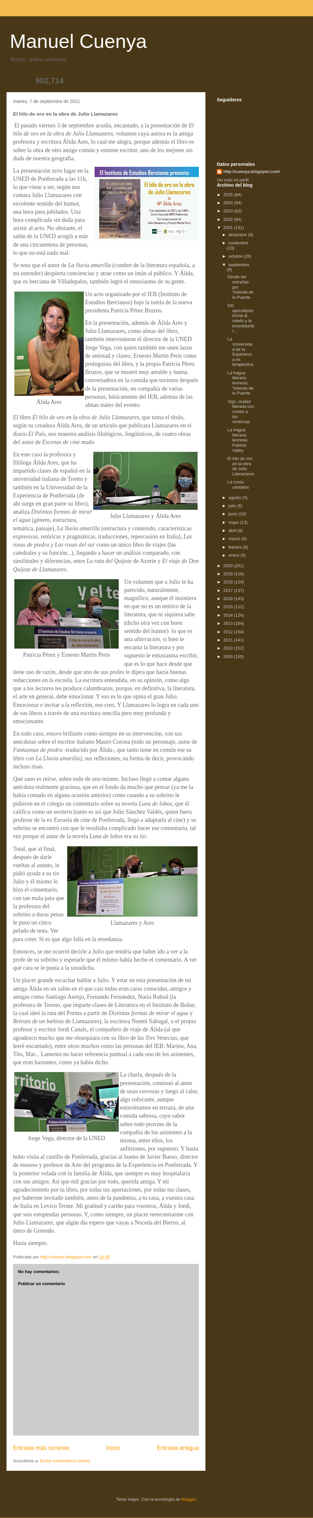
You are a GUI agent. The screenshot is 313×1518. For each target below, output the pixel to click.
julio (233, 505)
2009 (228, 656)
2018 (228, 582)
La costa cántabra (238, 485)
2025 (228, 194)
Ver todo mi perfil (233, 180)
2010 (228, 648)
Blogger (188, 1499)
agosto (236, 497)
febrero (236, 547)
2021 (228, 227)
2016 (228, 598)
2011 (228, 639)
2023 (228, 210)
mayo (234, 522)
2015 (228, 606)
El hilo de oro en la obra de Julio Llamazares (240, 466)
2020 (228, 565)
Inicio (113, 1448)
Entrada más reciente (41, 1448)
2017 (228, 590)
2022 (228, 219)
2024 (228, 202)
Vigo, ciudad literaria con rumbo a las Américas (240, 411)
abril (233, 530)
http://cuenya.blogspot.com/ (251, 171)
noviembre (238, 242)
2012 (228, 631)
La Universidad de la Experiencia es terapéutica (240, 352)
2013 (228, 623)
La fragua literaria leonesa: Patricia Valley (237, 439)
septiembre (239, 264)
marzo (235, 538)
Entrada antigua (178, 1448)
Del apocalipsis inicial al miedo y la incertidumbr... (240, 318)
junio (234, 513)
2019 (228, 573)
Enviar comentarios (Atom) (65, 1460)
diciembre (238, 234)
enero (235, 555)
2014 (228, 615)
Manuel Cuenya (78, 41)
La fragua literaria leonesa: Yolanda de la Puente (240, 382)
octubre (236, 256)
